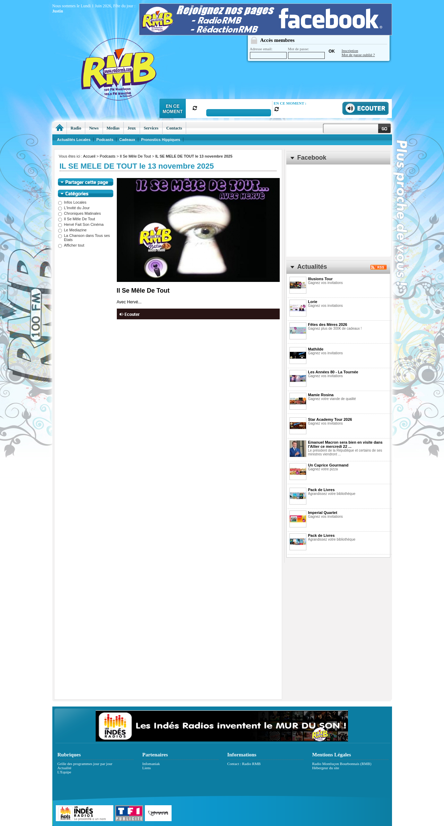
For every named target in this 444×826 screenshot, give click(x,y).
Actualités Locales (74, 139)
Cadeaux (127, 139)
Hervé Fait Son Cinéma (81, 224)
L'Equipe (64, 772)
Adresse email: (268, 53)
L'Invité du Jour (74, 208)
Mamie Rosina (321, 395)
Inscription (350, 50)
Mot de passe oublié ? (358, 55)
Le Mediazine (72, 230)
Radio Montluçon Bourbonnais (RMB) (342, 764)
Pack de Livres (321, 490)
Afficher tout (71, 245)
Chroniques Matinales (79, 213)
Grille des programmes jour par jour (85, 764)
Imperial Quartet (322, 512)
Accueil (89, 156)
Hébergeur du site (325, 768)
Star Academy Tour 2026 (330, 419)
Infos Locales (72, 202)
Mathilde (316, 349)
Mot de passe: (306, 53)
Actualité (64, 768)
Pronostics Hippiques (160, 139)
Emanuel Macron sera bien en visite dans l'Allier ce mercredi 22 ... (345, 444)
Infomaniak (151, 764)
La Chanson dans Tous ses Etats (84, 237)
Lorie (312, 302)
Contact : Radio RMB (244, 764)
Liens (146, 768)
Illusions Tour (320, 279)
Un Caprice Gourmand (328, 465)
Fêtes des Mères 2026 (327, 324)
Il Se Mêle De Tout (135, 156)
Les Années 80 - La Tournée (333, 372)
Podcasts (107, 156)
